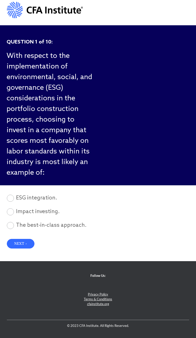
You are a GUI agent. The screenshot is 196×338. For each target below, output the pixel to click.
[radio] (98, 198)
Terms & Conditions (98, 299)
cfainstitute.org (98, 304)
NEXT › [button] (20, 243)
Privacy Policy (98, 294)
